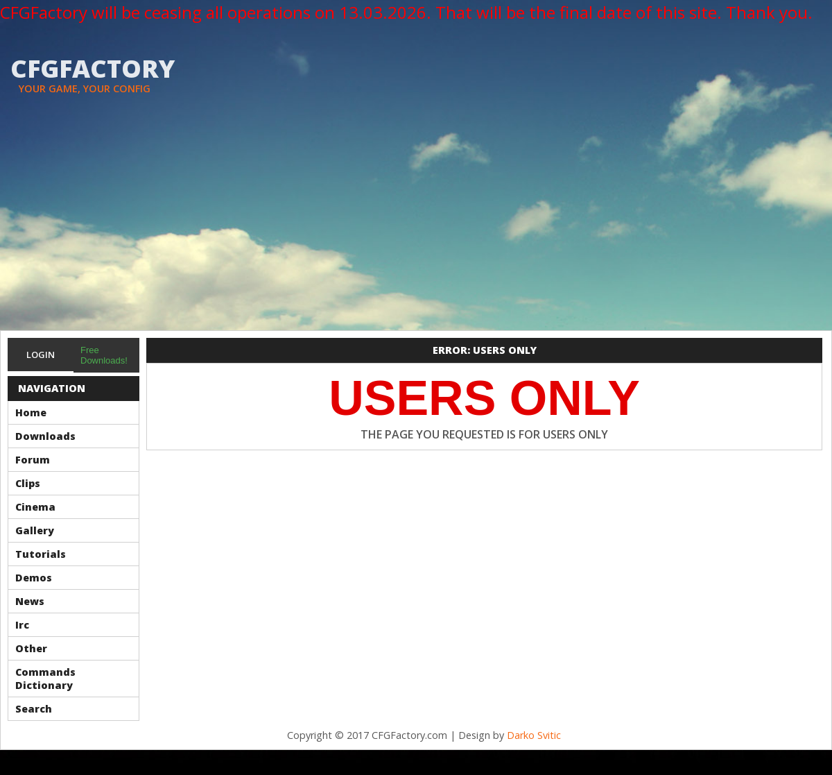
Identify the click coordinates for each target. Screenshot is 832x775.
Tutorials (40, 554)
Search (33, 708)
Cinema (35, 506)
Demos (33, 577)
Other (31, 648)
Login (40, 354)
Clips (27, 483)
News (29, 601)
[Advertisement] (416, 226)
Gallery (34, 530)
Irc (22, 624)
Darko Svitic (534, 735)
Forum (32, 459)
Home (30, 412)
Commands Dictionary (45, 678)
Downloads (45, 436)
